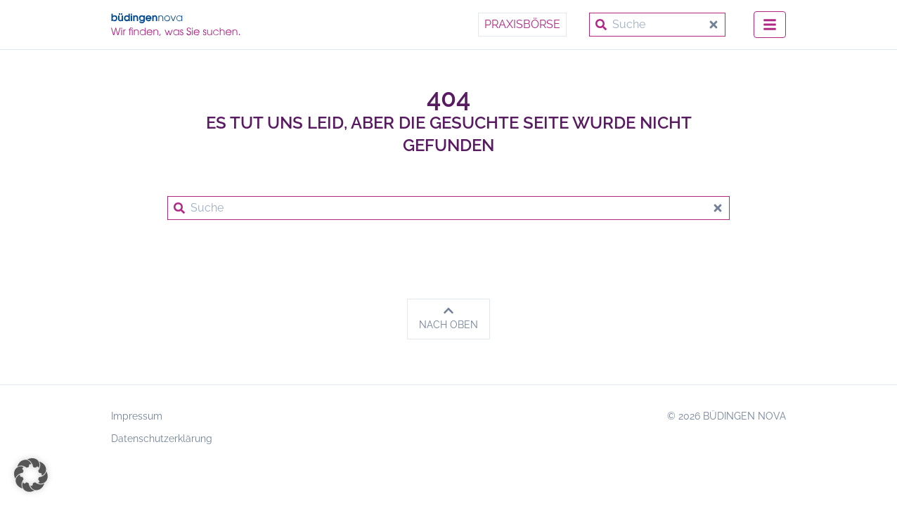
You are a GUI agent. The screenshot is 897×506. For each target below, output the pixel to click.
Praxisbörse (522, 24)
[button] (31, 475)
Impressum (136, 416)
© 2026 (726, 416)
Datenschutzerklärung (161, 438)
